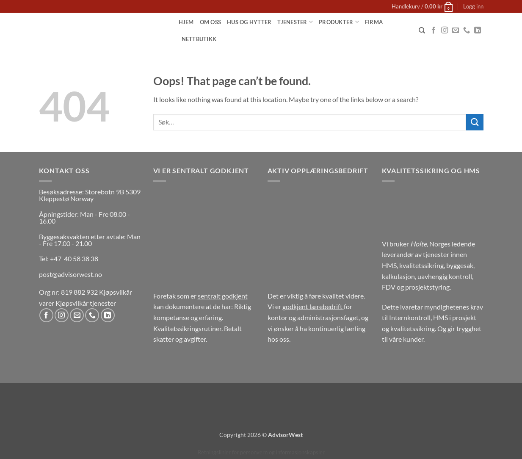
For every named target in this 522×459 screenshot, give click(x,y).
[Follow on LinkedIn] (477, 30)
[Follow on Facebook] (433, 30)
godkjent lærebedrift (312, 306)
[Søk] (422, 30)
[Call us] (466, 30)
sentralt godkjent (223, 296)
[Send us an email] (455, 30)
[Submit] (474, 122)
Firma (374, 22)
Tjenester (295, 22)
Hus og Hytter (249, 22)
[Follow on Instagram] (444, 30)
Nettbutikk (199, 39)
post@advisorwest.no (70, 274)
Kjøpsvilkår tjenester (85, 303)
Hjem (186, 22)
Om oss (210, 22)
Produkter (339, 22)
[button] (422, 6)
